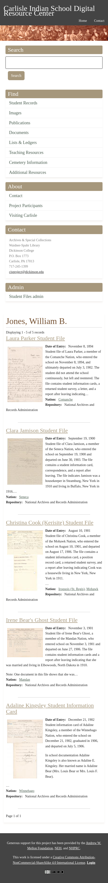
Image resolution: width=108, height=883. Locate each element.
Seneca (24, 497)
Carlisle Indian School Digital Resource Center (49, 9)
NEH (58, 848)
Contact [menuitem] (99, 21)
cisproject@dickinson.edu (26, 272)
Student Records (23, 103)
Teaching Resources (26, 152)
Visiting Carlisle (23, 215)
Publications (19, 122)
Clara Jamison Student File (37, 430)
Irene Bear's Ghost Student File (41, 620)
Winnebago (26, 791)
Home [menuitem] (83, 21)
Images (15, 113)
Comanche (65, 399)
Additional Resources (27, 172)
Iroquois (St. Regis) (71, 589)
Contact (15, 195)
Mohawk (92, 589)
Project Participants (25, 205)
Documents (19, 132)
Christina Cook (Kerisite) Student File (49, 522)
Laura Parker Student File (35, 338)
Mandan (24, 679)
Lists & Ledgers (23, 142)
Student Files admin (26, 296)
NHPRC (74, 848)
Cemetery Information (28, 162)
